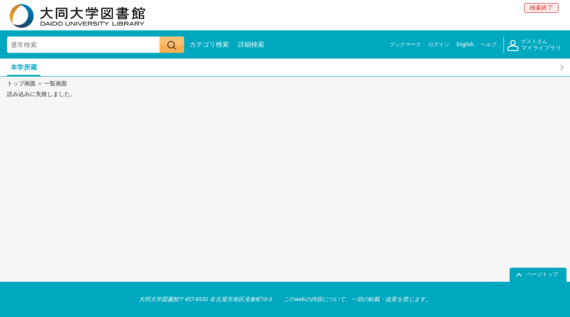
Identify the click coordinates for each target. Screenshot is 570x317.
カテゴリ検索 (209, 44)
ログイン (438, 44)
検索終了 (541, 7)
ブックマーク (405, 44)
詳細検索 (251, 44)
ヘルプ (488, 44)
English (465, 44)
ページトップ (542, 274)
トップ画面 (21, 83)
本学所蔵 (24, 67)
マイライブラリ (534, 45)
